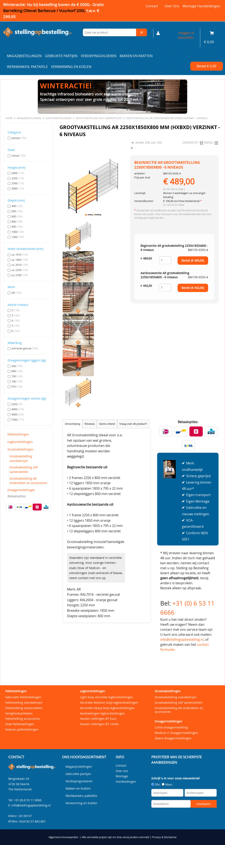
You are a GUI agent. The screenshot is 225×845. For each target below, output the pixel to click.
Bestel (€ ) (192, 260)
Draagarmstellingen (21, 490)
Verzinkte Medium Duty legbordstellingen (109, 703)
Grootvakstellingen (20, 449)
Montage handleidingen (201, 6)
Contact (152, 6)
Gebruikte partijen (61, 56)
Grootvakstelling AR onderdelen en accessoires (28, 480)
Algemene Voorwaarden (63, 837)
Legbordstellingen (20, 442)
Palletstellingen (18, 434)
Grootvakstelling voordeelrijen (21, 458)
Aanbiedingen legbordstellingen (102, 713)
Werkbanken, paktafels (27, 66)
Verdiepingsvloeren (98, 56)
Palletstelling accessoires (22, 719)
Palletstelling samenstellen (24, 708)
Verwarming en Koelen (71, 66)
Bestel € (206, 66)
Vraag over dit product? (133, 423)
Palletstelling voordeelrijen (23, 703)
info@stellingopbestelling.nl (182, 639)
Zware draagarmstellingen (173, 738)
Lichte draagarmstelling (171, 727)
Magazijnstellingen (24, 56)
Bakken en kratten (136, 56)
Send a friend (107, 423)
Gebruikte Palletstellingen (23, 697)
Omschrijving (72, 423)
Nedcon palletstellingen (22, 729)
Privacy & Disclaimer (164, 837)
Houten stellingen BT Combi (99, 724)
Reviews (89, 423)
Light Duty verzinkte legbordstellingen (106, 697)
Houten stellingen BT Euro (98, 719)
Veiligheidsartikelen (19, 713)
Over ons (172, 6)
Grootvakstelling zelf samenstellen (24, 469)
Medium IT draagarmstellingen (176, 733)
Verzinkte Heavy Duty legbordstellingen (107, 708)
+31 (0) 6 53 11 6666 (27, 800)
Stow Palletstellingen (19, 724)
